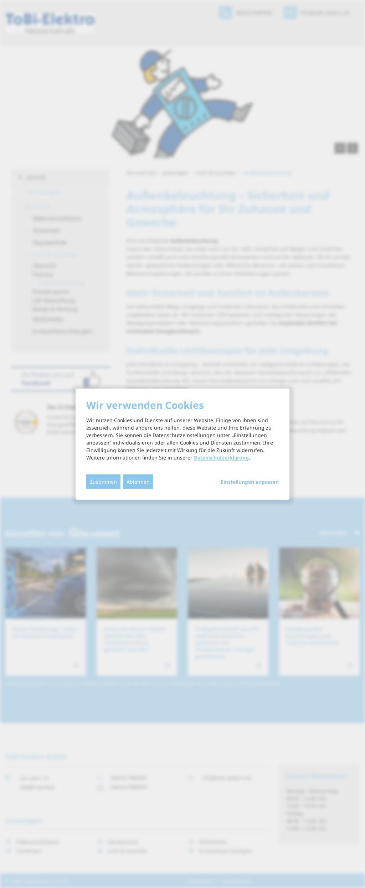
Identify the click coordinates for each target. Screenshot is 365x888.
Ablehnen (138, 481)
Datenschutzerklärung (221, 457)
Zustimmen (103, 481)
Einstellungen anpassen (250, 481)
